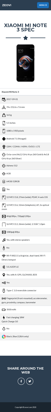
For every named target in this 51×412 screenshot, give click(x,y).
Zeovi (6, 5)
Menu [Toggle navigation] (43, 5)
